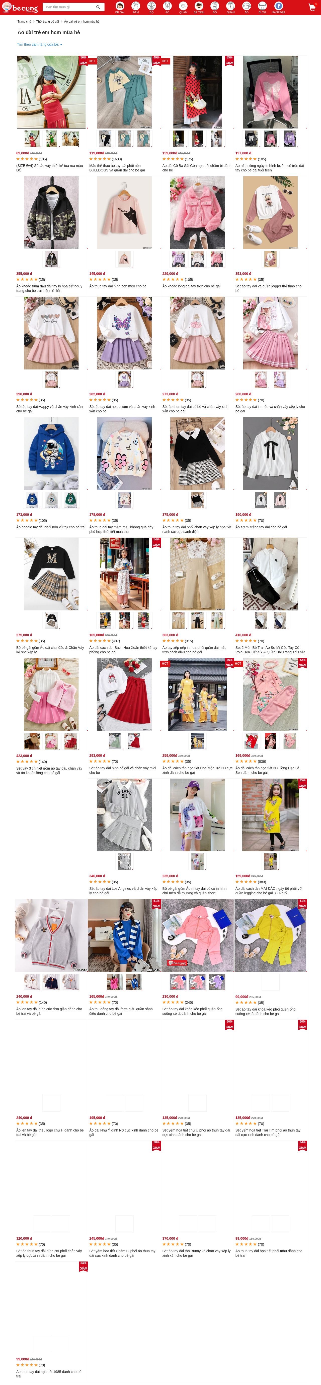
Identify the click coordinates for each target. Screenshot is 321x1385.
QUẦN (183, 8)
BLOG (262, 8)
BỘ (151, 8)
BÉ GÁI (120, 8)
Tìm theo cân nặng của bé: (39, 44)
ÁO (167, 8)
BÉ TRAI (199, 8)
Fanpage (278, 8)
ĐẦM (135, 8)
